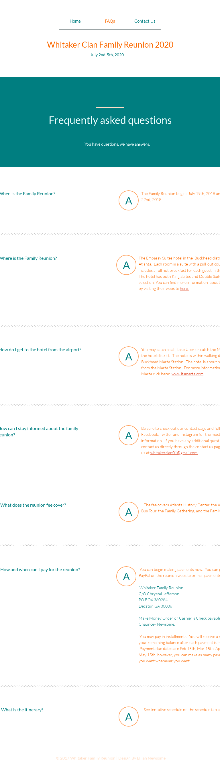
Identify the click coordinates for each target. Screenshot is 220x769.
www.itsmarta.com (187, 373)
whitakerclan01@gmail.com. (174, 452)
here (184, 288)
